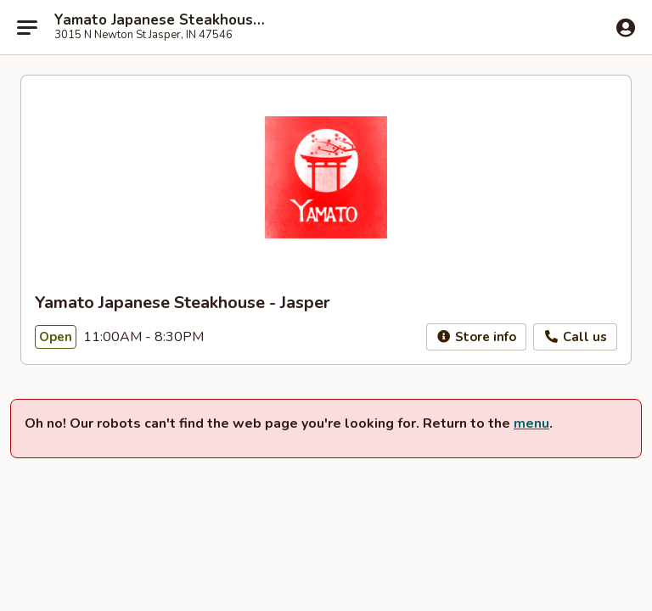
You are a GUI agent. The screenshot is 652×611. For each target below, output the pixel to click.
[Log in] (625, 28)
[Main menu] (27, 27)
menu (531, 423)
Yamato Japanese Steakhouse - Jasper (163, 20)
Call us (575, 336)
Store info (476, 336)
